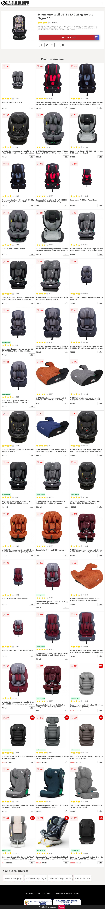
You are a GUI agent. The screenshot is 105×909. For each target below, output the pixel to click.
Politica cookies (72, 893)
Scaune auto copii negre (36, 878)
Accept (62, 907)
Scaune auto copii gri (13, 878)
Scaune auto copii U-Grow (60, 878)
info (31, 108)
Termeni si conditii (32, 893)
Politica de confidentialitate (53, 893)
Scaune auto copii (82, 878)
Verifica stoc (80, 37)
